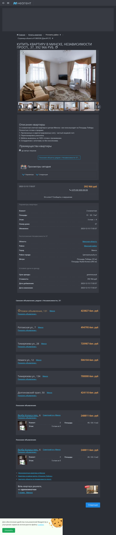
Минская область (90, 242)
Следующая (93, 505)
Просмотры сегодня (39, 166)
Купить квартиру (35, 35)
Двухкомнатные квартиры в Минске (31, 473)
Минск (52, 311)
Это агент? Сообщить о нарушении (58, 197)
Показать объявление (27, 314)
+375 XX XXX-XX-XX (79, 190)
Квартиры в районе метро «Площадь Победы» (35, 476)
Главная (21, 35)
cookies (41, 525)
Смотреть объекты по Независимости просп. (35, 479)
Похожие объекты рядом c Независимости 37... (59, 157)
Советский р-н (49, 415)
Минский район (90, 246)
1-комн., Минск (25, 492)
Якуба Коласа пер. (28, 415)
